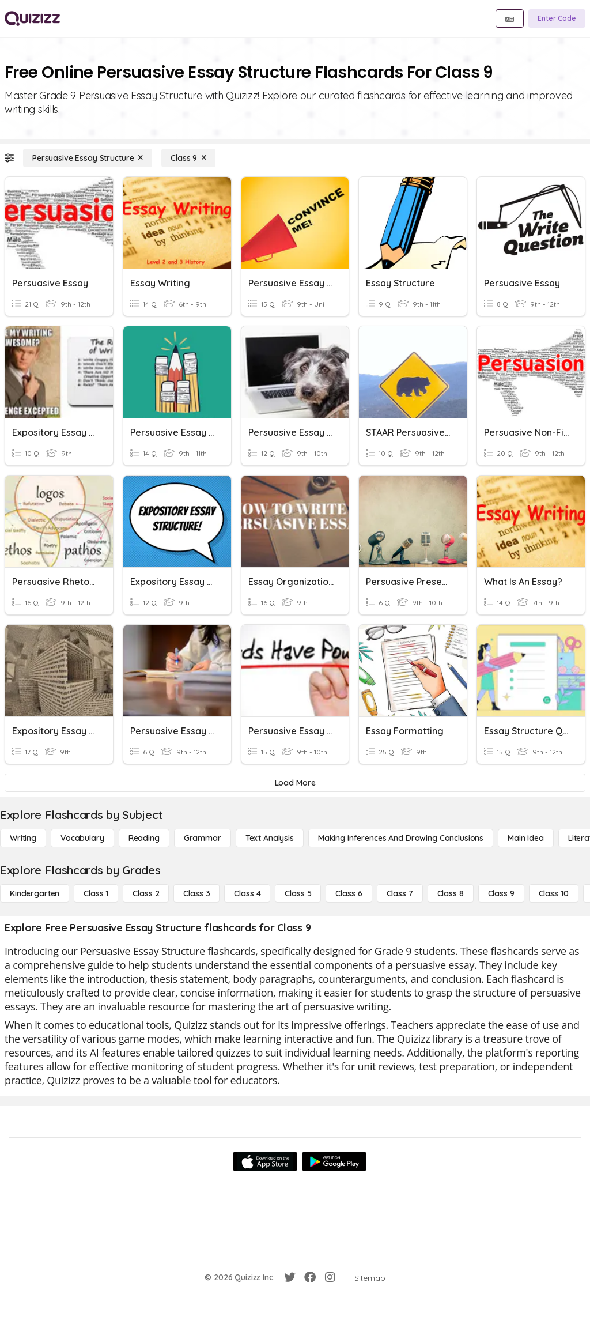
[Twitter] (290, 1277)
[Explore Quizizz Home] (32, 18)
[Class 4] (247, 893)
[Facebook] (310, 1277)
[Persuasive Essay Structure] (87, 158)
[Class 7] (400, 893)
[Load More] (295, 783)
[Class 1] (96, 893)
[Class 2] (146, 893)
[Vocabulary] (82, 838)
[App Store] (265, 1161)
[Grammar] (202, 838)
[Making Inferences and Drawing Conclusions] (400, 838)
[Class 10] (553, 893)
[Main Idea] (526, 838)
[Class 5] (298, 893)
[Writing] (23, 838)
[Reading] (144, 838)
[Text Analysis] (270, 838)
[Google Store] (334, 1161)
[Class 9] (188, 158)
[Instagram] (330, 1277)
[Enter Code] (556, 18)
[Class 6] (349, 893)
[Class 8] (451, 893)
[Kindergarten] (34, 893)
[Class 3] (196, 893)
